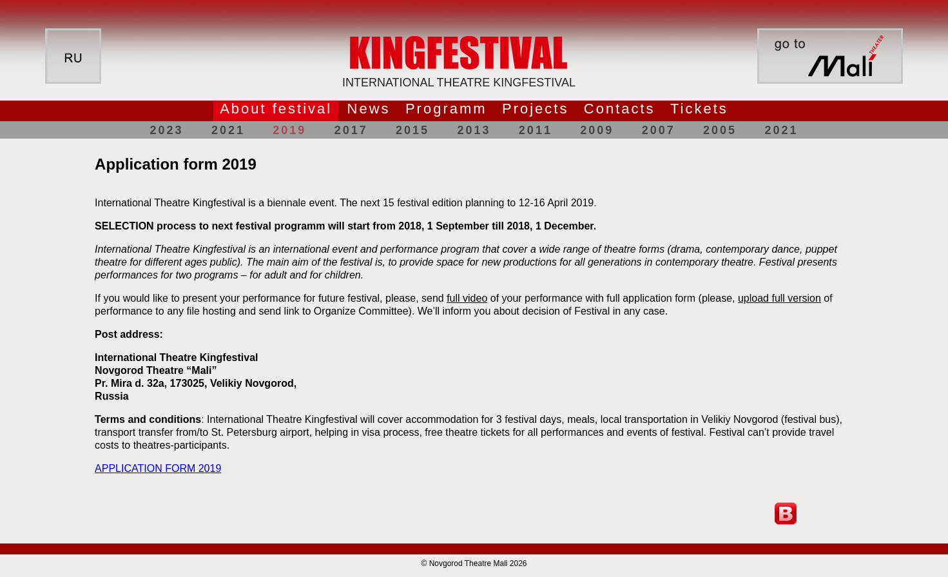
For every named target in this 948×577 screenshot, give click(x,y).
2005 (720, 130)
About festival (276, 109)
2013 (473, 130)
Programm (446, 109)
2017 (351, 130)
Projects (535, 109)
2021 (228, 130)
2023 (167, 130)
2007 (658, 130)
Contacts (619, 109)
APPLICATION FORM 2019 (158, 468)
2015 (412, 130)
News (369, 109)
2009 (597, 130)
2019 (289, 130)
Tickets (699, 109)
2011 (535, 130)
